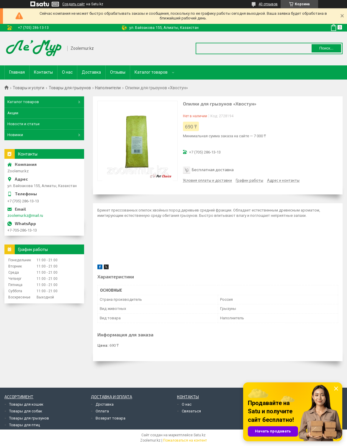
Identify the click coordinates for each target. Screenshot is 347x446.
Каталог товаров (151, 72)
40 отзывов (268, 4)
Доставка (91, 72)
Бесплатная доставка (213, 169)
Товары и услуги (28, 87)
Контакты (43, 72)
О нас (67, 72)
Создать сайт (73, 4)
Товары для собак (25, 411)
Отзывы (117, 72)
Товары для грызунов (70, 87)
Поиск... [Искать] (326, 48)
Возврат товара (110, 418)
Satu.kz (200, 435)
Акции (12, 113)
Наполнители (108, 87)
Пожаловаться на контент (185, 440)
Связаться (191, 411)
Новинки (15, 135)
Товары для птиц (24, 425)
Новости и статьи (23, 124)
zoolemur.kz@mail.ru (25, 215)
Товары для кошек (26, 404)
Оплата (102, 411)
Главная (17, 72)
